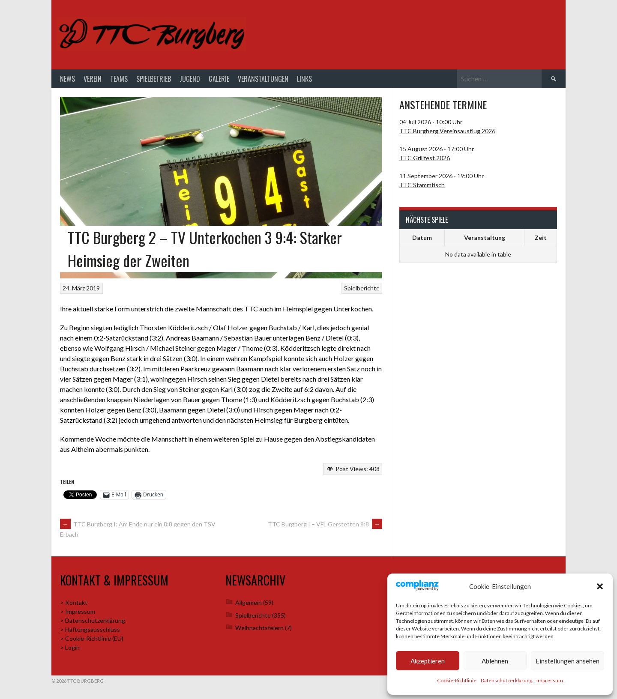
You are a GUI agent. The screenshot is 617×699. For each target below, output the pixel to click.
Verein (93, 79)
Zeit (541, 237)
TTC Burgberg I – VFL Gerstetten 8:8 (325, 524)
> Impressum (77, 611)
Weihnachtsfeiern (259, 627)
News (67, 79)
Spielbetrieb (153, 79)
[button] (600, 586)
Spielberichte (362, 288)
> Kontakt (73, 602)
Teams (119, 79)
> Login (70, 647)
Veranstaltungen (263, 79)
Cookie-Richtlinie (456, 680)
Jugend (190, 79)
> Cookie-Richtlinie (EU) (91, 638)
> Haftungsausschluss (90, 629)
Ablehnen (495, 661)
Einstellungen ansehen (567, 661)
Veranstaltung (484, 237)
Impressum (549, 680)
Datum (422, 237)
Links (304, 79)
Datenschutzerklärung (506, 680)
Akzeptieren (427, 661)
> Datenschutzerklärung (92, 620)
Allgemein (248, 602)
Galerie (219, 79)
